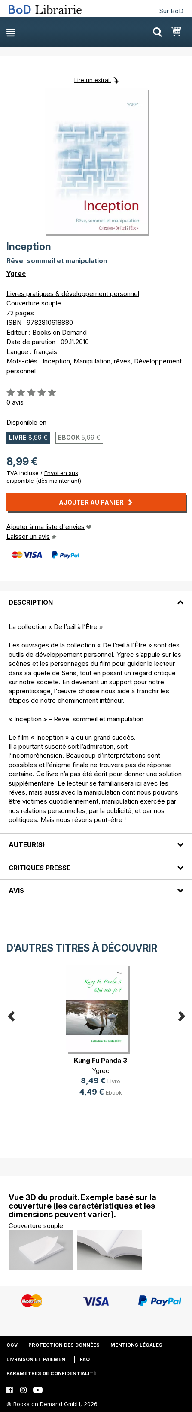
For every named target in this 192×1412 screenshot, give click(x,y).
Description (31, 602)
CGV (12, 1345)
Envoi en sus (61, 472)
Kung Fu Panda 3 (100, 1060)
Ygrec (16, 273)
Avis (16, 890)
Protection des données (64, 1345)
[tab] (96, 597)
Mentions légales (136, 1345)
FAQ (85, 1359)
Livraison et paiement (37, 1359)
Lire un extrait (92, 79)
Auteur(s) (27, 845)
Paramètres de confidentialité (51, 1373)
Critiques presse (39, 868)
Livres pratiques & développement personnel (72, 294)
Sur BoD (171, 11)
